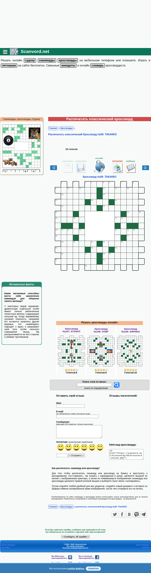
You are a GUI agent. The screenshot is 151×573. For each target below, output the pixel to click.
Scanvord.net (35, 51)
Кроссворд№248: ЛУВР (101, 330)
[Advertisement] (75, 24)
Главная (53, 128)
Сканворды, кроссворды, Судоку (21, 119)
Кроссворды (67, 128)
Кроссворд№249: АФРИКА (130, 330)
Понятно (93, 568)
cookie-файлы (75, 568)
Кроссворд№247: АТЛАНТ (71, 330)
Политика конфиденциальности (75, 550)
